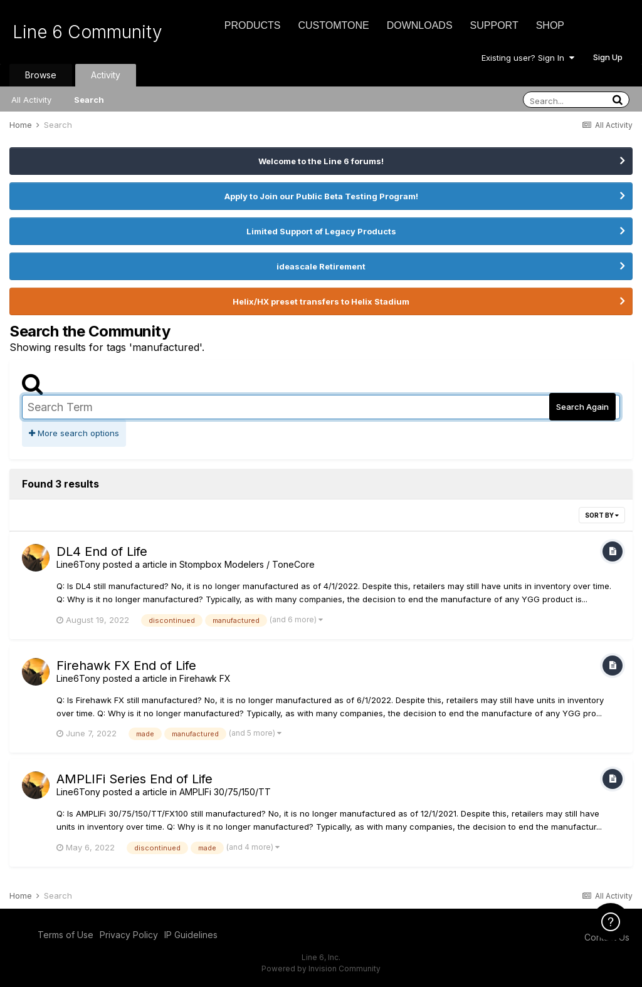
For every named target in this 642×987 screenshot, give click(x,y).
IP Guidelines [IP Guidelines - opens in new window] (191, 934)
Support (494, 25)
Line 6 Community (87, 32)
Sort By (602, 515)
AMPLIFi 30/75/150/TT (225, 791)
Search (89, 100)
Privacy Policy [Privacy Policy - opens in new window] (129, 934)
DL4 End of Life (101, 551)
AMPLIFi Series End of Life (134, 778)
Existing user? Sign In (528, 58)
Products (252, 25)
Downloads (420, 25)
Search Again (582, 407)
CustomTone (333, 25)
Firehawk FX (205, 678)
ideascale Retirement (321, 266)
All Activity (31, 100)
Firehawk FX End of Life (126, 665)
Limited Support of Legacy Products (321, 231)
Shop (550, 25)
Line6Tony (78, 564)
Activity (105, 75)
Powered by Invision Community (321, 968)
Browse (40, 75)
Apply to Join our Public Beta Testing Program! (321, 196)
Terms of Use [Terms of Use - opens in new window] (65, 934)
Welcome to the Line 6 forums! (321, 161)
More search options (74, 433)
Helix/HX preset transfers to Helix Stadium (321, 301)
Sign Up (608, 57)
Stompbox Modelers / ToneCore (247, 564)
